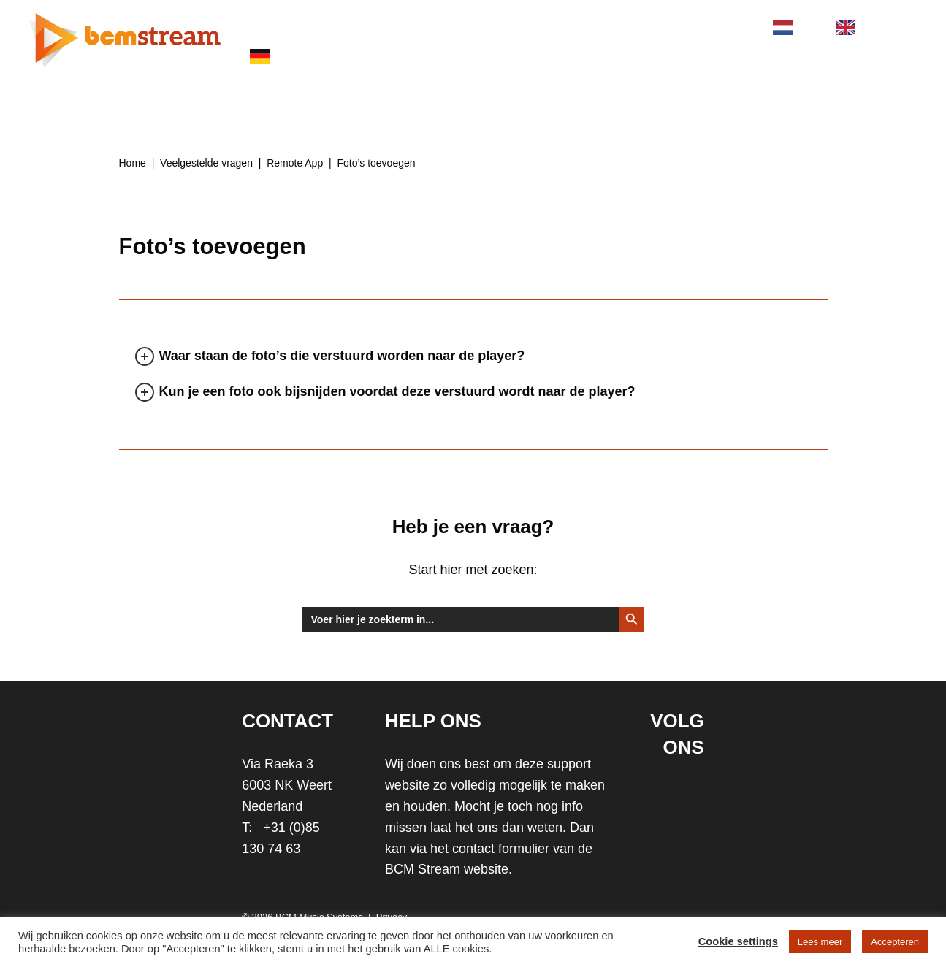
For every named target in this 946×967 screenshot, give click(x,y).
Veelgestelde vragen (206, 163)
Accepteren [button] (895, 941)
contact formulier (500, 848)
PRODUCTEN (353, 26)
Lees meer (820, 941)
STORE (629, 26)
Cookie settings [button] (738, 941)
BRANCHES (455, 26)
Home (132, 163)
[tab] (189, 323)
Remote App (295, 163)
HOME (266, 26)
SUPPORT (549, 26)
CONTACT (710, 26)
